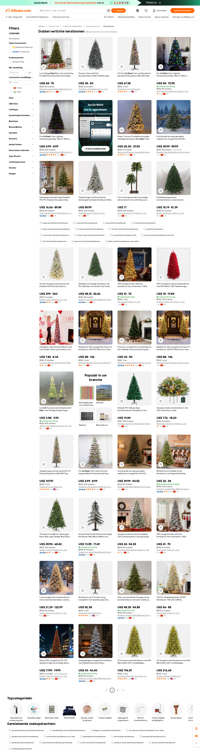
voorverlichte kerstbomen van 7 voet (59, 736)
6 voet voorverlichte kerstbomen (92, 743)
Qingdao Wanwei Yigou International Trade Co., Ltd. (95, 363)
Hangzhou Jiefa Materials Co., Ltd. (93, 89)
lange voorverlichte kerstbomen (54, 223)
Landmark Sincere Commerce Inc (132, 676)
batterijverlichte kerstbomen (93, 736)
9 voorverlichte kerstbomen (143, 223)
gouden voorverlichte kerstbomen (23, 736)
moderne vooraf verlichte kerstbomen (127, 743)
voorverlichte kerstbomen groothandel (55, 743)
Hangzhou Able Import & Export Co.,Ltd (134, 363)
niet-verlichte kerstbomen (122, 736)
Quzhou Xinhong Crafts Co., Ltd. (170, 213)
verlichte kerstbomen (153, 229)
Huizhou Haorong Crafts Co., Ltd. (171, 302)
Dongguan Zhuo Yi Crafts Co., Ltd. (132, 213)
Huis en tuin (54, 26)
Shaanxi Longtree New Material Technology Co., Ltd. (95, 299)
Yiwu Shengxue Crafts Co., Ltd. (91, 213)
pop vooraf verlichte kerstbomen (86, 241)
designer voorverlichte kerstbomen (105, 730)
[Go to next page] (123, 690)
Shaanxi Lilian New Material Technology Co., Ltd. (174, 152)
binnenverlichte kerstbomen (21, 743)
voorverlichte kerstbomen (114, 223)
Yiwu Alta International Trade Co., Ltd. (172, 91)
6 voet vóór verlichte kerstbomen (54, 235)
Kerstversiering (92, 26)
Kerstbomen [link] (108, 26)
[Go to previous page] (106, 690)
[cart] (146, 11)
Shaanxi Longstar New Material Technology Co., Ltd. (56, 89)
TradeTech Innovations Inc (129, 89)
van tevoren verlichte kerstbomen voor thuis (144, 730)
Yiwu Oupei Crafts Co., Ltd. (129, 302)
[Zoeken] (118, 10)
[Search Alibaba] (72, 10)
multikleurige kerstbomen (20, 749)
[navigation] (21, 358)
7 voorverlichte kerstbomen (85, 223)
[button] (108, 10)
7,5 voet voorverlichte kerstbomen (123, 229)
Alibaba (41, 26)
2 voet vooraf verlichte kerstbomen (89, 235)
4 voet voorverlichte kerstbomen (89, 229)
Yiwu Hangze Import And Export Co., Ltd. (56, 213)
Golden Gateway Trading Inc (169, 676)
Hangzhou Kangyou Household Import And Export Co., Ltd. (135, 152)
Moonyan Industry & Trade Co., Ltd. (172, 424)
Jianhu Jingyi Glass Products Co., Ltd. (55, 426)
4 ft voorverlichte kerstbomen (53, 241)
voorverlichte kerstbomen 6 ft (152, 736)
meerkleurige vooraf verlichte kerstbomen (67, 730)
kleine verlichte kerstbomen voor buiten (122, 241)
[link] (196, 728)
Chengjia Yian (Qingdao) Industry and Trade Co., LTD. (174, 363)
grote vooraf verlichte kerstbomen (55, 229)
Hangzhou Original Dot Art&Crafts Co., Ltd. (56, 152)
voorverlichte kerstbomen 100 (123, 235)
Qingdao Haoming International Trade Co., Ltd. (135, 424)
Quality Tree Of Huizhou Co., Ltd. (53, 299)
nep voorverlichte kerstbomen (162, 743)
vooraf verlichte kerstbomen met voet (157, 235)
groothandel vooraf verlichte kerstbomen (26, 730)
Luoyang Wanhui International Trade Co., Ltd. (56, 363)
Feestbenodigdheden (72, 26)
